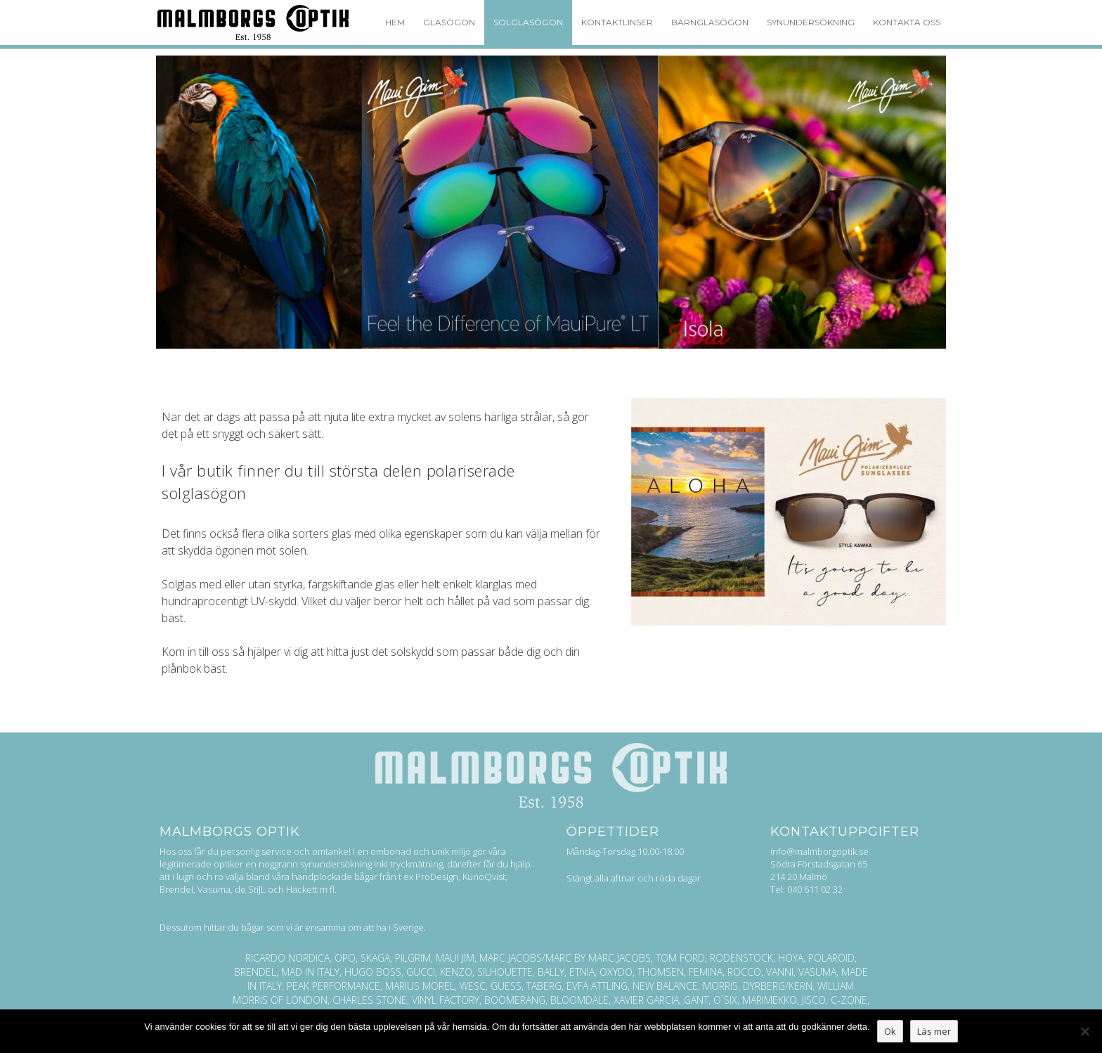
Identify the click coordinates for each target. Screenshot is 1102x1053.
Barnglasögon (709, 22)
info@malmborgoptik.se (819, 851)
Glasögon (449, 22)
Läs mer (934, 1031)
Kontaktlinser (617, 22)
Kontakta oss (906, 22)
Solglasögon (528, 22)
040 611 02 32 (815, 889)
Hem (395, 22)
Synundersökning (811, 22)
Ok (890, 1031)
